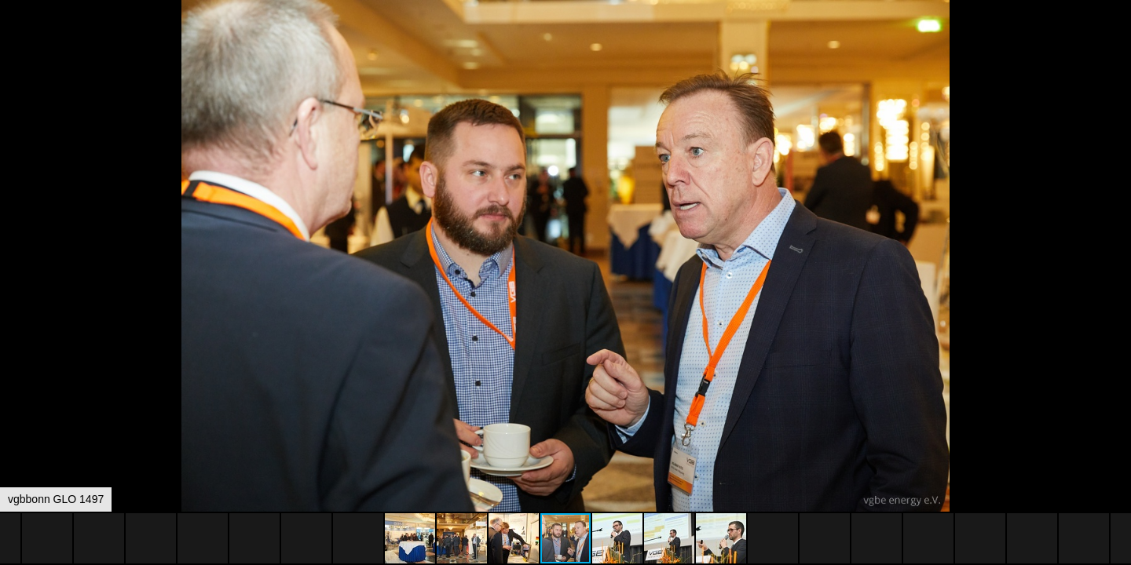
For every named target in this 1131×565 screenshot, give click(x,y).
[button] (1116, 40)
